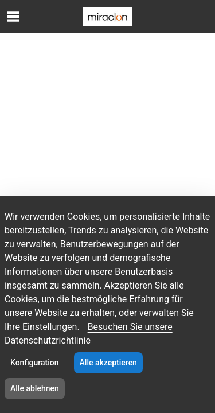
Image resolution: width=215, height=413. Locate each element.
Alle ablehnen (34, 388)
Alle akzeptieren (108, 362)
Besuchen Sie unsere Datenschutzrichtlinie (89, 333)
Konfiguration (34, 362)
